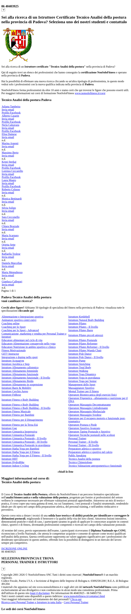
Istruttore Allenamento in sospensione (22, 384)
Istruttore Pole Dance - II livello (85, 357)
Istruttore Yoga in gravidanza (84, 377)
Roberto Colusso (11, 189)
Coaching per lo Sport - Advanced (20, 330)
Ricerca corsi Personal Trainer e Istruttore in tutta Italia (31, 602)
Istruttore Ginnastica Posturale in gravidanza (26, 445)
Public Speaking (77, 455)
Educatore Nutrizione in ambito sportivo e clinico (29, 347)
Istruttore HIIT (10, 458)
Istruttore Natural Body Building (86, 320)
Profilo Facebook (11, 112)
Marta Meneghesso (12, 272)
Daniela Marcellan (12, 263)
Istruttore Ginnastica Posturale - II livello (24, 438)
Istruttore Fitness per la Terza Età (20, 424)
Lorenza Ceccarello (12, 171)
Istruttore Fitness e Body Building (20, 399)
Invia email (8, 109)
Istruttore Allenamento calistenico (20, 367)
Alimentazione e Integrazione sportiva (22, 316)
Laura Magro (9, 180)
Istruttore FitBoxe (11, 394)
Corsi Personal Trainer (76, 602)
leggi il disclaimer (40, 593)
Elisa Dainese (9, 134)
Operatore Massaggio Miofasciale (86, 411)
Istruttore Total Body (79, 367)
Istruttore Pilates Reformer (83, 343)
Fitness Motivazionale (14, 350)
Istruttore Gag (9, 428)
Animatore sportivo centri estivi (19, 320)
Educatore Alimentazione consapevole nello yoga (28, 343)
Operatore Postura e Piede (82, 424)
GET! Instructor (10, 353)
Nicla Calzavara (10, 124)
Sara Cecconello (10, 217)
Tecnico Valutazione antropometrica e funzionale (95, 465)
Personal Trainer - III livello (83, 445)
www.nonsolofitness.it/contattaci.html (84, 596)
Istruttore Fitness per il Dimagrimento (22, 419)
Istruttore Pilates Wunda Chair (84, 350)
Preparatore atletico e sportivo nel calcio (90, 452)
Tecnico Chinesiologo (80, 462)
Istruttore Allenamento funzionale (20, 374)
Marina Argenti (10, 143)
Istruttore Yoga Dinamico (82, 374)
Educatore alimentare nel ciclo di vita (22, 340)
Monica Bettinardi (12, 198)
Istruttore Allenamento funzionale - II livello (26, 377)
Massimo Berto (10, 152)
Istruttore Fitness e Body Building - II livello (26, 408)
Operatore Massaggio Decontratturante (89, 404)
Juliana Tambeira (11, 106)
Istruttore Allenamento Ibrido (18, 381)
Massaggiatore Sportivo (81, 387)
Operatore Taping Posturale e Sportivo (89, 431)
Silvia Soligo (9, 207)
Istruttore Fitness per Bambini (18, 414)
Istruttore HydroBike (13, 462)
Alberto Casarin (10, 115)
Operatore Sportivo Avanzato (84, 428)
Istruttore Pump (76, 360)
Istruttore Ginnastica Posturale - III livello (24, 441)
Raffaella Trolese (11, 253)
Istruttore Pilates (77, 323)
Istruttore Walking (78, 370)
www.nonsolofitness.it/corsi (90, 93)
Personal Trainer (77, 438)
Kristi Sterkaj (9, 161)
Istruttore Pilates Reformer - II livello (88, 347)
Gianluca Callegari (12, 281)
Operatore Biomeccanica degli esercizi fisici (92, 394)
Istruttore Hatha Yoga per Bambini (20, 448)
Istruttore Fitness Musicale (16, 411)
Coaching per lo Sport (14, 326)
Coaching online (10, 323)
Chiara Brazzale (10, 226)
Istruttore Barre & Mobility (16, 387)
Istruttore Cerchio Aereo (15, 391)
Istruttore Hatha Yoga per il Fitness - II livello (27, 455)
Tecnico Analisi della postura (84, 458)
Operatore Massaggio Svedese (84, 414)
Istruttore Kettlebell (79, 316)
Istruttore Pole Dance (80, 353)
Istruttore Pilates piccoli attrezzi (85, 335)
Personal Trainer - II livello (83, 441)
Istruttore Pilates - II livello (83, 326)
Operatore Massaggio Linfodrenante (88, 408)
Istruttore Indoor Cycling (15, 465)
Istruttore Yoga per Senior (82, 381)
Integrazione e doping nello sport (20, 357)
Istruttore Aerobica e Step (16, 364)
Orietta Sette (8, 244)
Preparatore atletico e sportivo (84, 448)
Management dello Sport (81, 384)
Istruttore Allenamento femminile (20, 370)
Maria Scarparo (10, 235)
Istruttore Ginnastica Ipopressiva (19, 431)
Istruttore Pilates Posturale (82, 340)
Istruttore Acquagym (13, 360)
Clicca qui (75, 599)
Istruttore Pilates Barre (80, 330)
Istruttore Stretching (79, 364)
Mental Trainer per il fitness (83, 391)
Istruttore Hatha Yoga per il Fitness (21, 452)
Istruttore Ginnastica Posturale (18, 435)
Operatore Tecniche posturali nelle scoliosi (91, 435)
